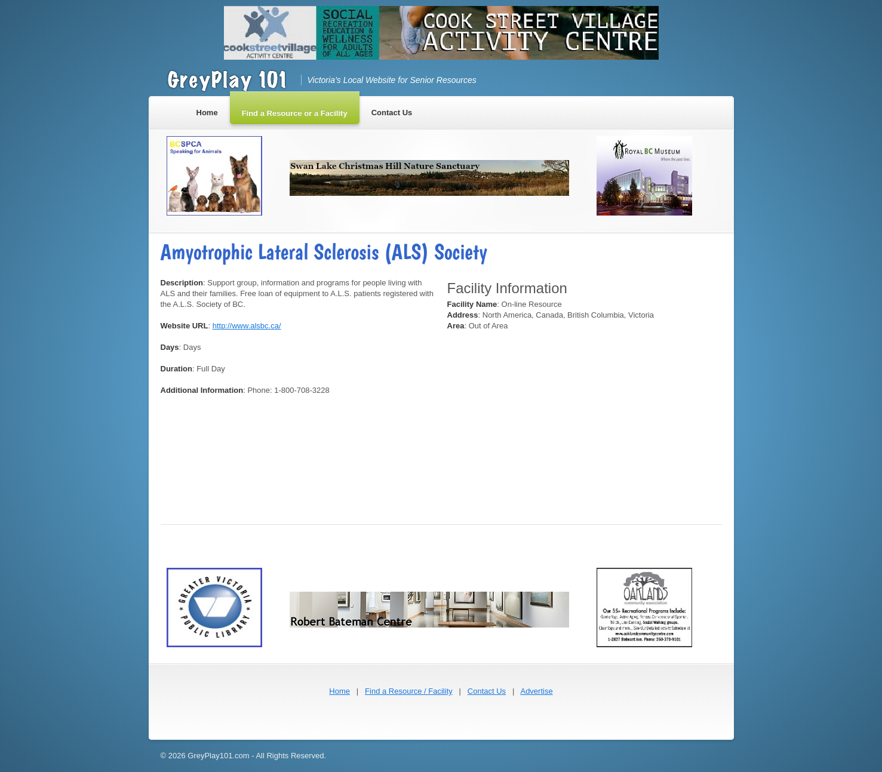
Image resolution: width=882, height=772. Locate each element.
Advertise (536, 691)
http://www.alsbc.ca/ (247, 325)
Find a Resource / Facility (409, 691)
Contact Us (487, 691)
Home (339, 691)
